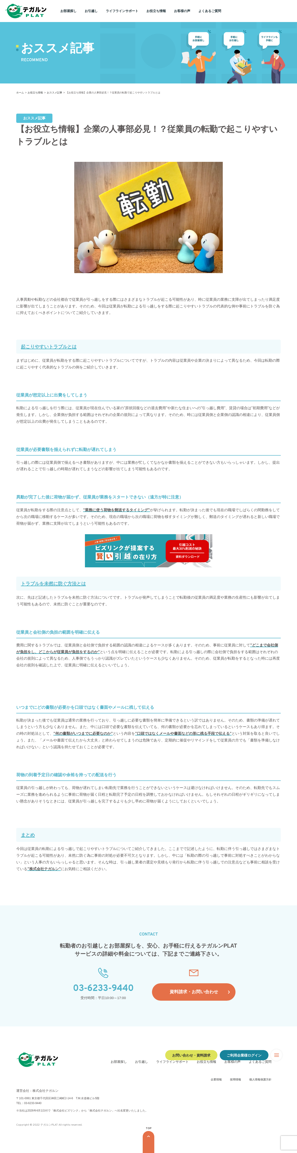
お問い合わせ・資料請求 (191, 1055)
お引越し (91, 11)
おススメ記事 (54, 92)
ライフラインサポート (122, 11)
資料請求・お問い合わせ (194, 991)
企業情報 (216, 1079)
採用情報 (235, 1079)
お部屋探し (68, 11)
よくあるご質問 (209, 11)
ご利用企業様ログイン (244, 1055)
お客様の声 (182, 11)
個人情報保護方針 (260, 1079)
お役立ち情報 (156, 11)
